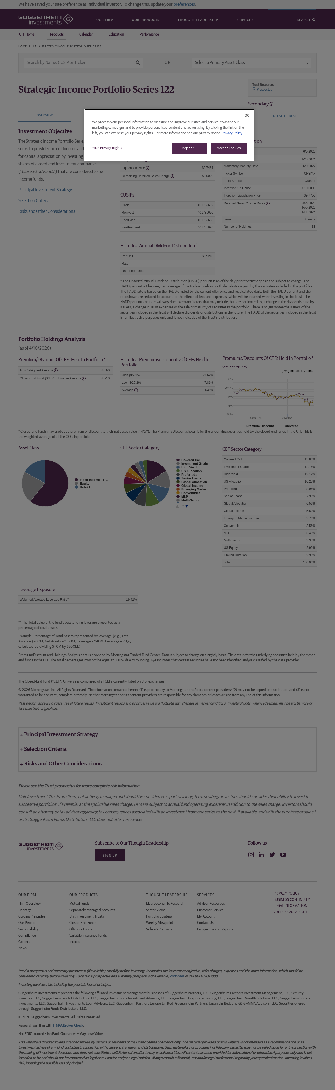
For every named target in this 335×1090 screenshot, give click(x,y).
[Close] (247, 115)
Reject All (189, 148)
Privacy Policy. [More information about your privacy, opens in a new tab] (232, 133)
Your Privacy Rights (107, 148)
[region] (169, 135)
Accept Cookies (229, 148)
